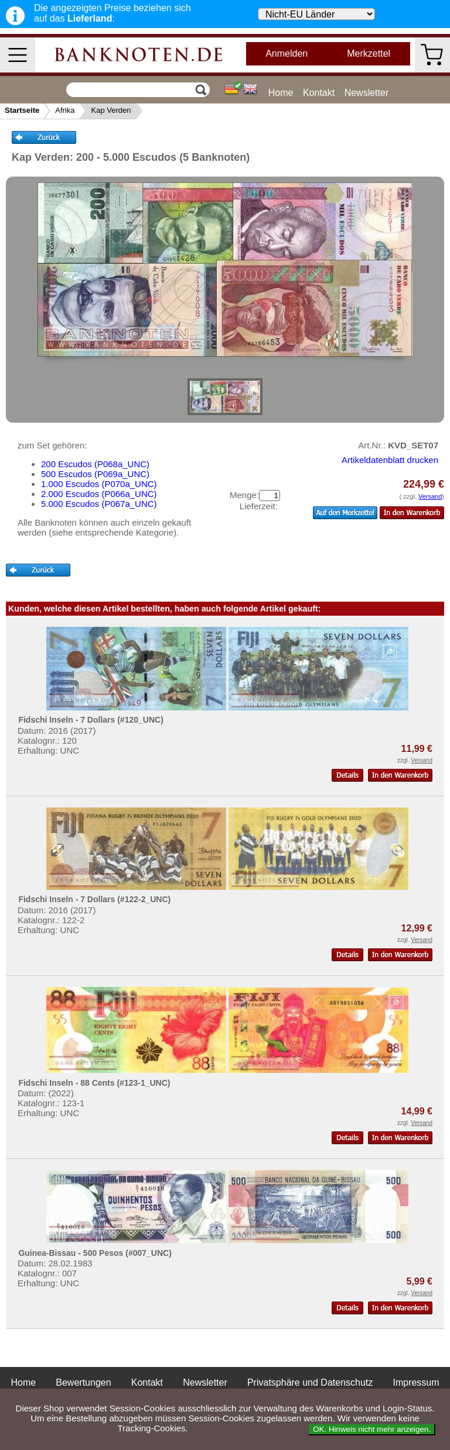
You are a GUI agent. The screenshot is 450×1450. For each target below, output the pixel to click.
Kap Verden (111, 110)
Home (281, 93)
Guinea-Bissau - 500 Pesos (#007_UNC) (94, 1253)
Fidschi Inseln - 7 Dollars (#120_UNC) (90, 719)
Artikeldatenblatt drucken (390, 460)
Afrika (64, 110)
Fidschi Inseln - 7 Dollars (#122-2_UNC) (94, 899)
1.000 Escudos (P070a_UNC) (99, 484)
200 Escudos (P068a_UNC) (95, 464)
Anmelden (286, 53)
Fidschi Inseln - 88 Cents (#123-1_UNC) (94, 1083)
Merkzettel (368, 53)
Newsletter (367, 93)
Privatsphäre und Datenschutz (310, 1382)
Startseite (22, 110)
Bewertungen (83, 1382)
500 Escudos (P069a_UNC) (95, 474)
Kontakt (319, 93)
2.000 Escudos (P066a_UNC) (99, 494)
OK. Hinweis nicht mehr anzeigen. (372, 1429)
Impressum (416, 1382)
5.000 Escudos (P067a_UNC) (99, 504)
